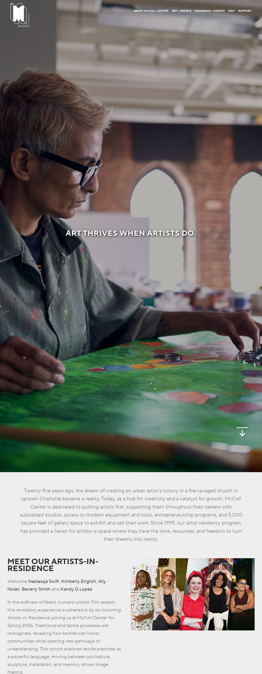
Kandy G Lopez (76, 589)
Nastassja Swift (43, 581)
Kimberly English (78, 581)
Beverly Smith (36, 589)
